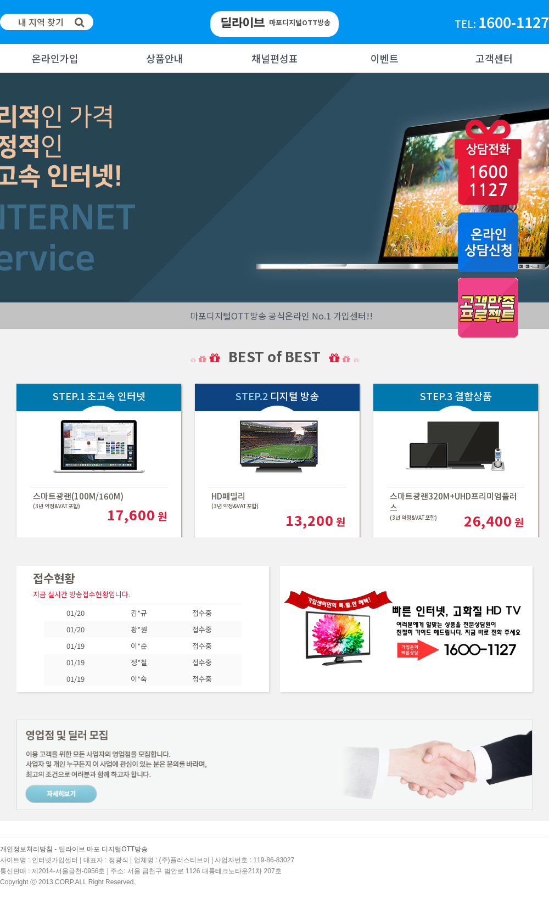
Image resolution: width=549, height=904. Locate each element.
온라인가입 (55, 58)
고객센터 (494, 58)
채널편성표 (274, 58)
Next (9, 187)
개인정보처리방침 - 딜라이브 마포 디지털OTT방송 (74, 849)
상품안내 (164, 58)
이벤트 (385, 58)
